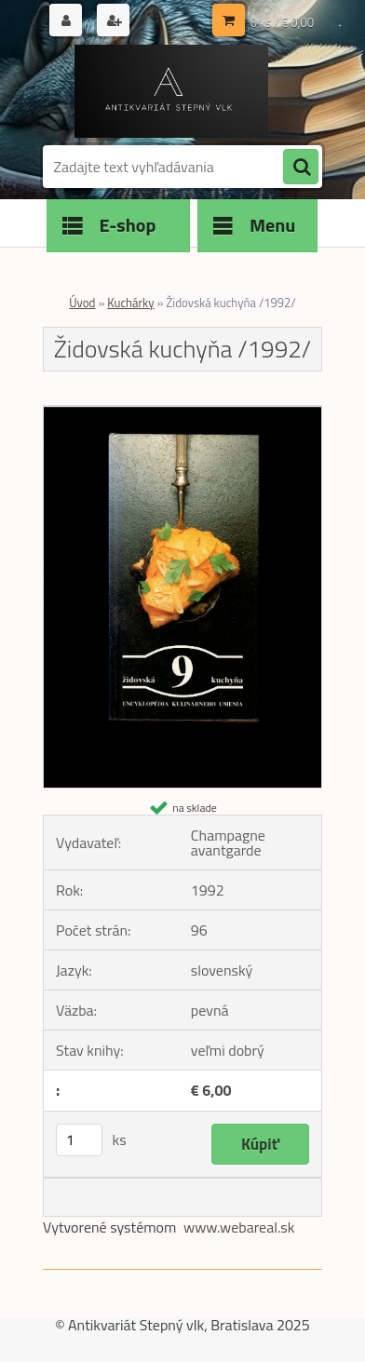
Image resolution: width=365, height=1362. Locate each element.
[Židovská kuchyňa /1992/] (182, 413)
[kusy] (79, 1140)
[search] (301, 167)
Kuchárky (130, 302)
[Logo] (171, 91)
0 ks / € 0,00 (282, 22)
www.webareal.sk (239, 1227)
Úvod (82, 302)
